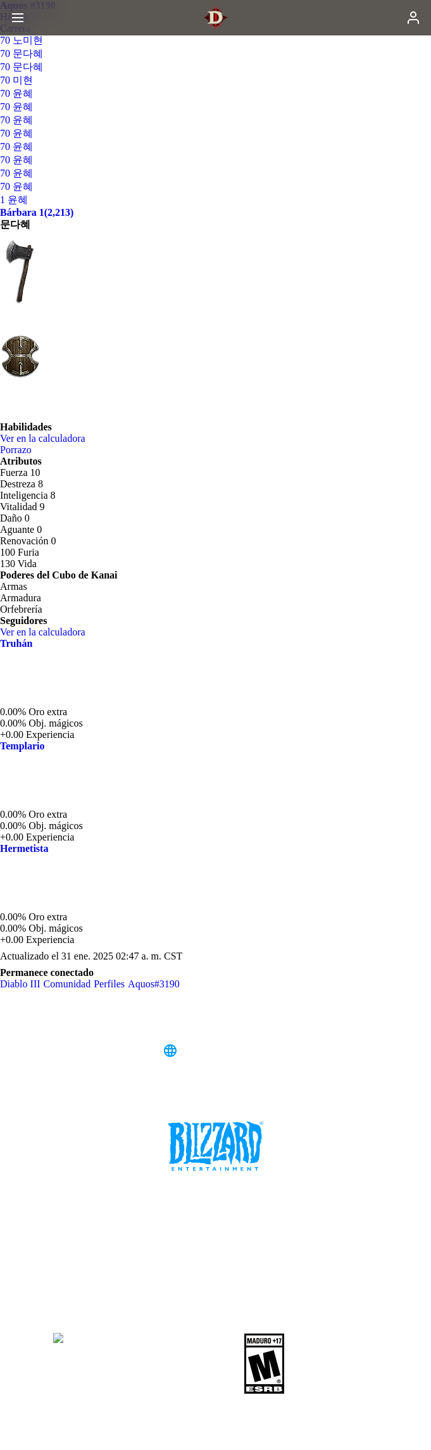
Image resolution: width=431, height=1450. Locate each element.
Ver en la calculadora (49, 438)
